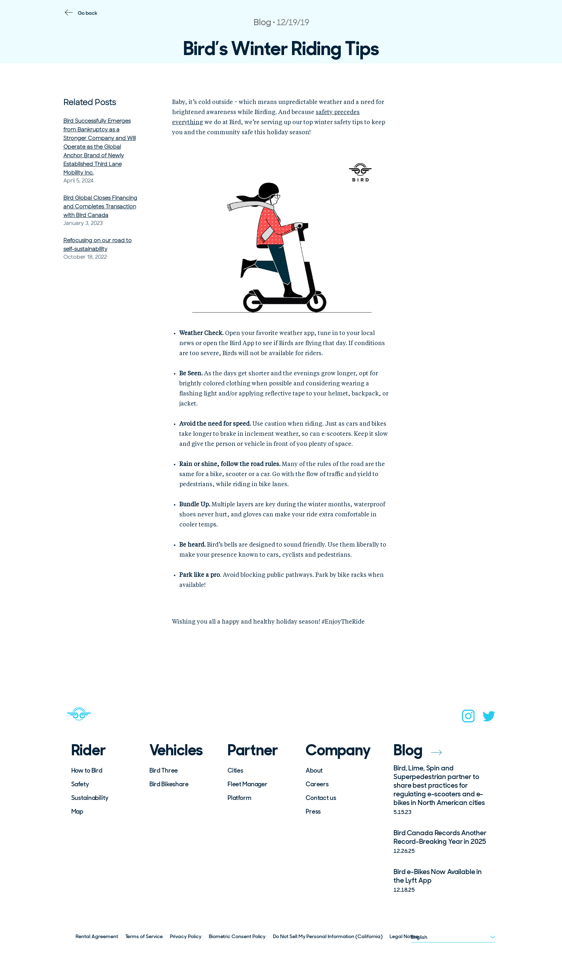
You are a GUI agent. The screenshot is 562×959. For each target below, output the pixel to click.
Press (313, 811)
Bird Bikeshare (169, 784)
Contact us (321, 798)
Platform (239, 798)
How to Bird (86, 770)
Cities (235, 770)
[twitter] (488, 718)
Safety (80, 784)
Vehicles (176, 750)
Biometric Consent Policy (237, 936)
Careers (317, 784)
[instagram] (468, 718)
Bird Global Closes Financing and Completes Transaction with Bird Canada (100, 206)
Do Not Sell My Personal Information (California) (327, 936)
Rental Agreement (97, 936)
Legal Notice (404, 936)
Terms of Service (144, 936)
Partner (253, 750)
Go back (88, 13)
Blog (418, 750)
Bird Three (163, 770)
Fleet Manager (247, 784)
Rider (88, 750)
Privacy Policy (186, 936)
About (314, 770)
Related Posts (89, 102)
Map (77, 811)
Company (338, 750)
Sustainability (89, 798)
